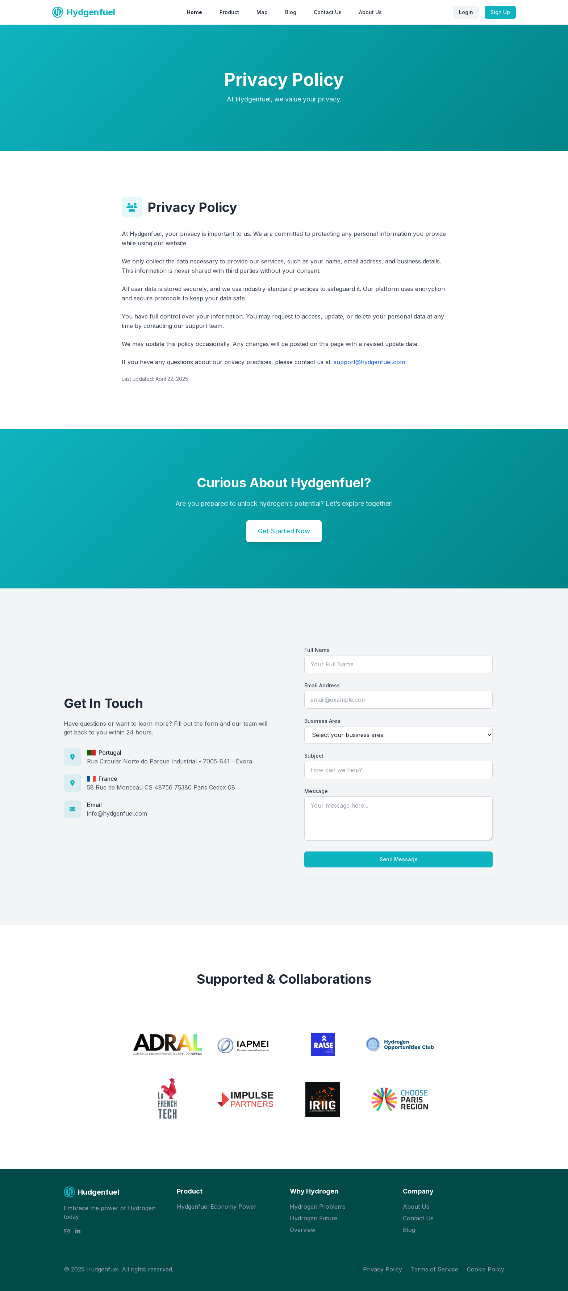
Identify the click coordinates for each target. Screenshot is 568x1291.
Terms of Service (434, 1269)
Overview (303, 1229)
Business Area (322, 721)
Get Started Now (284, 531)
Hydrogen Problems (318, 1206)
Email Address (322, 685)
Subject (313, 756)
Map (262, 12)
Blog (290, 12)
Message (316, 791)
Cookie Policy (485, 1269)
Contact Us (328, 12)
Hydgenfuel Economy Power (216, 1206)
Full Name (317, 650)
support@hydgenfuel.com (369, 362)
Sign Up (500, 12)
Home (194, 12)
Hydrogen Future (313, 1218)
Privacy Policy (382, 1269)
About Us (370, 12)
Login (466, 12)
